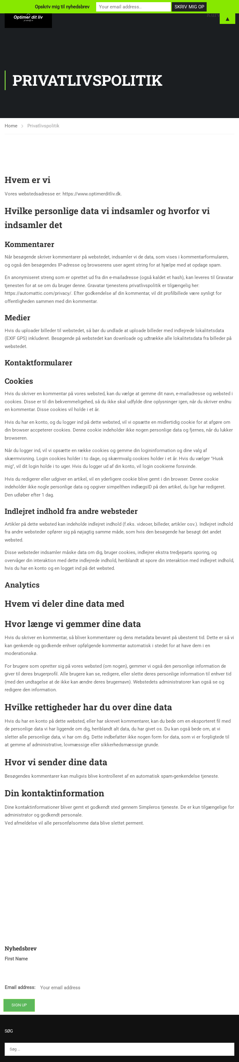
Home (11, 127)
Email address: (87, 987)
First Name (16, 959)
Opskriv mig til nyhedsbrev (62, 6)
